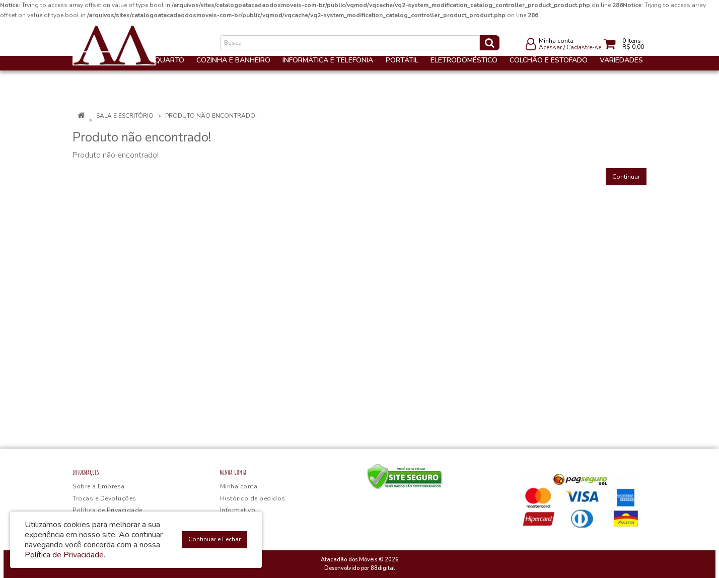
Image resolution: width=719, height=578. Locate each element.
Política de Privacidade (107, 510)
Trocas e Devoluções (104, 498)
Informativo (238, 510)
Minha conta (239, 486)
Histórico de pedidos (252, 498)
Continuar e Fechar (214, 539)
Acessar (550, 47)
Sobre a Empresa (99, 486)
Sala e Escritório (125, 116)
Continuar (626, 177)
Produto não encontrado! (211, 116)
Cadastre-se (583, 47)
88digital (383, 568)
